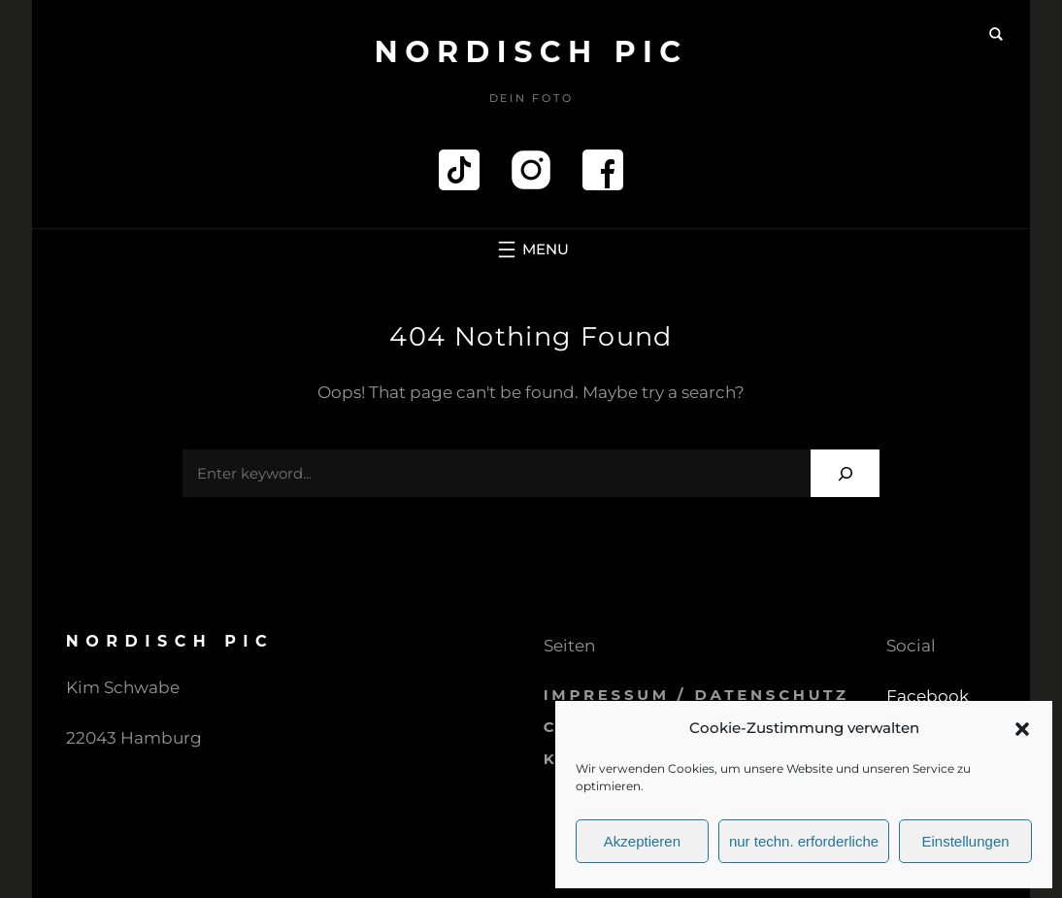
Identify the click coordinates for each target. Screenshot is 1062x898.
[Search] (845, 473)
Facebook (927, 696)
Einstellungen (966, 841)
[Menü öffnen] (531, 249)
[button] (1022, 729)
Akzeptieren (642, 841)
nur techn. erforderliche (804, 841)
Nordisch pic (530, 52)
